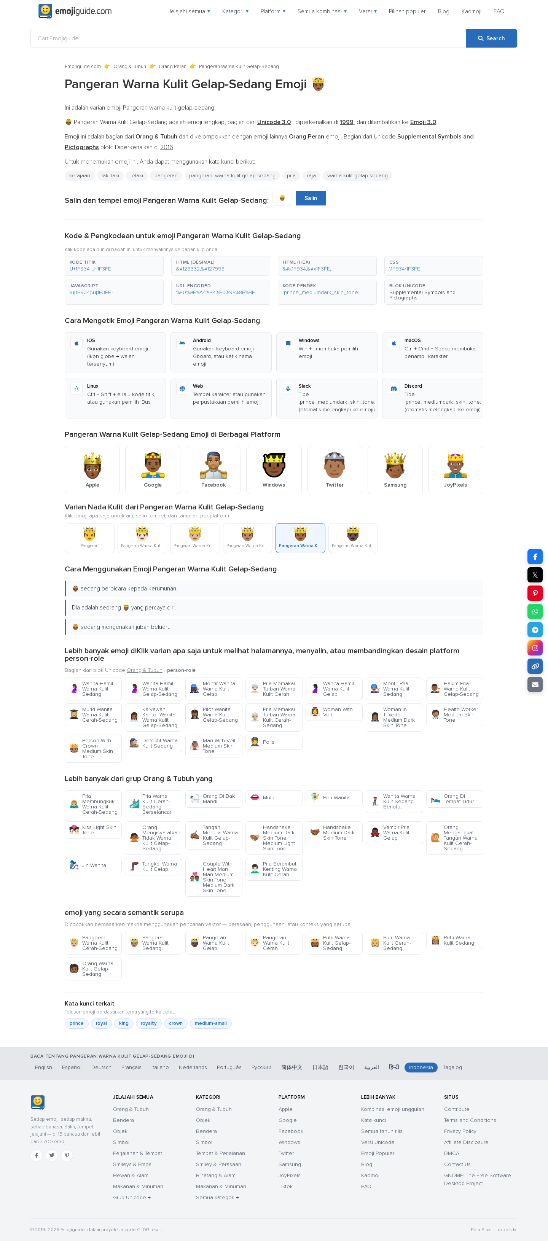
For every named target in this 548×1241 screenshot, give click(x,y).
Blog (443, 11)
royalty (149, 1023)
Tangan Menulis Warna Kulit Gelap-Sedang (214, 835)
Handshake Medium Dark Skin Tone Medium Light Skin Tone (272, 838)
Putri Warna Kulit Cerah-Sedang (390, 942)
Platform (273, 11)
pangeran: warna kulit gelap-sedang (232, 175)
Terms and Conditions (470, 1120)
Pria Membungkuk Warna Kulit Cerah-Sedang (93, 804)
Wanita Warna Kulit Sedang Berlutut (393, 801)
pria (291, 175)
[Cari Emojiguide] (248, 38)
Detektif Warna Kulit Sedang (153, 743)
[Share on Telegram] (535, 629)
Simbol (121, 1142)
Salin (310, 198)
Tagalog (452, 1067)
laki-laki (110, 175)
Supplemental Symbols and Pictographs (422, 295)
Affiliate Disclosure (466, 1142)
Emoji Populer (377, 1153)
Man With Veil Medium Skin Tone (212, 745)
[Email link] (535, 684)
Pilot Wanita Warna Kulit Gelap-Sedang (214, 714)
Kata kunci (373, 1120)
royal (101, 1023)
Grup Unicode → (132, 1197)
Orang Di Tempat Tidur (452, 799)
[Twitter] (52, 1155)
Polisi (263, 742)
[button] (114, 266)
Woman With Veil (331, 712)
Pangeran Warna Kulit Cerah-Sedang (93, 942)
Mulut (263, 797)
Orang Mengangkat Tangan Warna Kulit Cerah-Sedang (454, 838)
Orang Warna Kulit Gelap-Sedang (91, 968)
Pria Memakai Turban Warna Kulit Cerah (272, 688)
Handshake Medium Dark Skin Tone (332, 832)
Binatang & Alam (216, 1175)
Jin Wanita (87, 865)
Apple (286, 1109)
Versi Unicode (378, 1142)
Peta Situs (481, 1230)
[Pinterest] (67, 1155)
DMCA (451, 1153)
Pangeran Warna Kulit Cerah (269, 942)
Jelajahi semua (189, 11)
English (43, 1067)
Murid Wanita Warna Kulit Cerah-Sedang (93, 714)
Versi (368, 11)
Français (131, 1067)
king (124, 1023)
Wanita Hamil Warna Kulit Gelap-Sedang (153, 688)
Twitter (286, 1153)
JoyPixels (290, 1175)
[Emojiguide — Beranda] (37, 1102)
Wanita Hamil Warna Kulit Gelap (332, 688)
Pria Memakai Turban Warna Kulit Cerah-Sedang (272, 717)
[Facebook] (36, 1155)
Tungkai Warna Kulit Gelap (153, 866)
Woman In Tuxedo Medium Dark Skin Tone (392, 717)
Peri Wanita (330, 797)
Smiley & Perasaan (218, 1164)
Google (288, 1120)
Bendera (123, 1120)
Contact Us (457, 1164)
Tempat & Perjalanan (220, 1153)
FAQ (499, 11)
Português (229, 1067)
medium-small (211, 1023)
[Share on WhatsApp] (535, 611)
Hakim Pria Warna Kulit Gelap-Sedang (454, 688)
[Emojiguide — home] (75, 11)
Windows (289, 1142)
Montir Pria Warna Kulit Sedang (389, 688)
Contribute (457, 1109)
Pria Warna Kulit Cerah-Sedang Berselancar (150, 804)
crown (176, 1023)
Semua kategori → (217, 1197)
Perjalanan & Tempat (137, 1153)
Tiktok (286, 1186)
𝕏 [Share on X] (535, 575)
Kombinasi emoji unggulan (392, 1109)
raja (311, 175)
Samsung (290, 1164)
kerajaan (79, 175)
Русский (261, 1067)
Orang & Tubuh (129, 67)
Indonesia (421, 1067)
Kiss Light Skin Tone (92, 830)
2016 (166, 147)
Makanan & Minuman (138, 1186)
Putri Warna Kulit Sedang (452, 940)
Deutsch (101, 1067)
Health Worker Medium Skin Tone (454, 714)
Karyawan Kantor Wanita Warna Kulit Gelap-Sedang (153, 717)
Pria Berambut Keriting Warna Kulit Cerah (273, 869)
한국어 (346, 1067)
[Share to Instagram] (535, 648)
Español (71, 1067)
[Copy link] (535, 666)
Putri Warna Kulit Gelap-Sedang (330, 942)
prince (77, 1023)
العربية (371, 1067)
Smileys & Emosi (133, 1164)
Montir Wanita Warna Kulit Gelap (212, 688)
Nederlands (193, 1067)
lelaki (137, 175)
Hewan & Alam (130, 1175)
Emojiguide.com (83, 67)
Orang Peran (172, 67)
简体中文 (292, 1067)
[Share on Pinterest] (535, 593)
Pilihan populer (407, 11)
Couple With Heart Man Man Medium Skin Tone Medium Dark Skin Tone (212, 877)
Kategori (235, 11)
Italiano (160, 1067)
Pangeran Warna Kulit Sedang (149, 942)
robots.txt (508, 1230)
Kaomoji (471, 11)
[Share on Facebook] (535, 556)
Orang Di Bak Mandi (212, 799)
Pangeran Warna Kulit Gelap (209, 942)
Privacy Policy (460, 1131)
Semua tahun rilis (382, 1131)
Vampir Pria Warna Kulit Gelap (389, 832)
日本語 (320, 1067)
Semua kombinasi (322, 11)
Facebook (291, 1131)
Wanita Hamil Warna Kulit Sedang (91, 688)
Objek (120, 1131)
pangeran (166, 175)
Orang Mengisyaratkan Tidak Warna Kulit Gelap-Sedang (154, 838)
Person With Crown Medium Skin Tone (91, 748)
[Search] (491, 38)
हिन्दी (394, 1067)
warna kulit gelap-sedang (357, 175)
